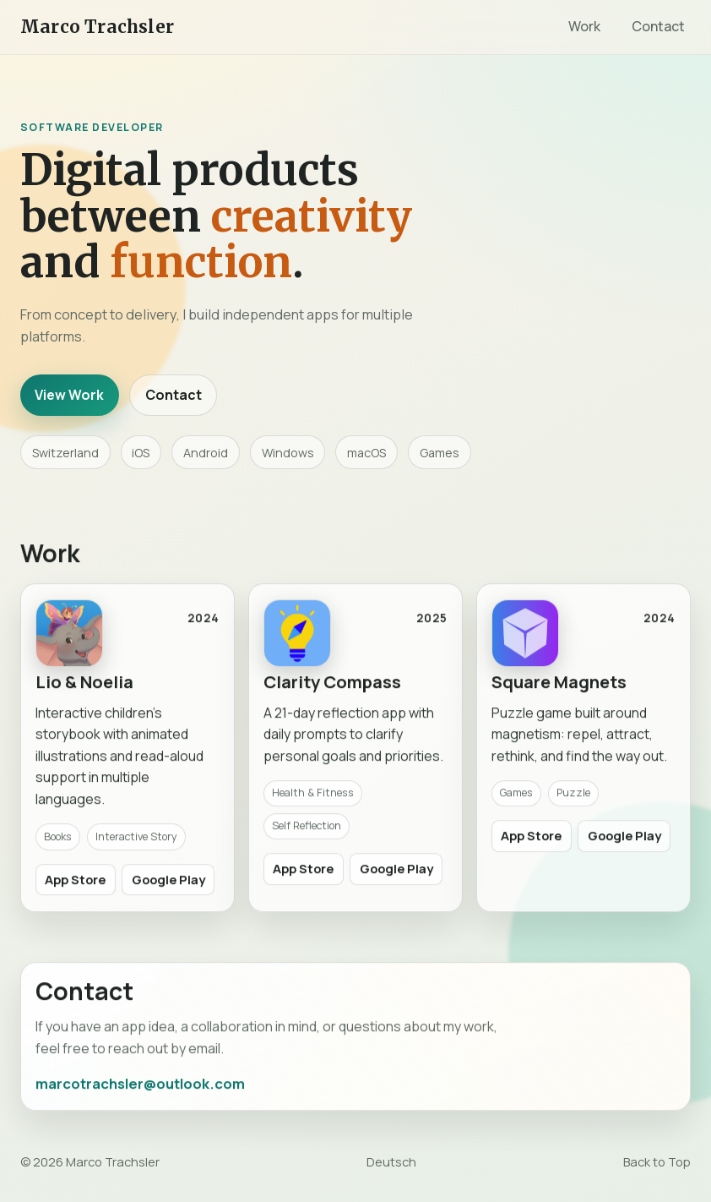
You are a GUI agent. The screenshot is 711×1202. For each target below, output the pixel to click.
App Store (75, 884)
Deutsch (391, 1161)
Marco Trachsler (97, 27)
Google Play (168, 884)
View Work (69, 394)
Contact (658, 26)
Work (584, 26)
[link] (127, 753)
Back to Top (657, 1161)
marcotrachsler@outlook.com (140, 1089)
